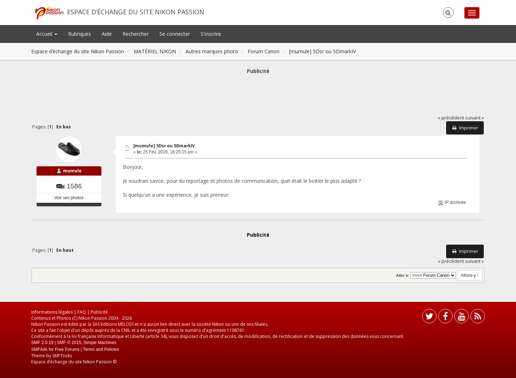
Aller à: (402, 275)
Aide (107, 33)
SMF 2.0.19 (42, 342)
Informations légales (52, 312)
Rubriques (79, 33)
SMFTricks (62, 356)
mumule (72, 171)
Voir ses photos (68, 197)
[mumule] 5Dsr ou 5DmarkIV (164, 145)
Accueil (46, 33)
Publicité (99, 312)
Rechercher (136, 33)
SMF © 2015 (69, 342)
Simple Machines (99, 342)
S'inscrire (211, 33)
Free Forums (67, 349)
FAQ (81, 312)
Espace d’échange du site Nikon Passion (135, 12)
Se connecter (174, 33)
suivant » (474, 118)
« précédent (451, 118)
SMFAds (39, 349)
